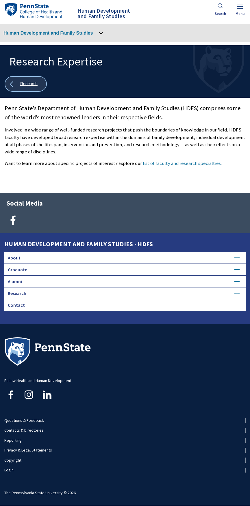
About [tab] (124, 258)
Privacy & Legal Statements (28, 450)
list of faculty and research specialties (182, 163)
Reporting (13, 440)
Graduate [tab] (124, 269)
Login (9, 470)
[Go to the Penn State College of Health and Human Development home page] (33, 11)
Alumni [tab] (124, 281)
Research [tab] (124, 293)
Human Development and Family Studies (48, 33)
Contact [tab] (124, 305)
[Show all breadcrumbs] (26, 84)
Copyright (12, 460)
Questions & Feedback (24, 420)
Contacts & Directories (24, 430)
